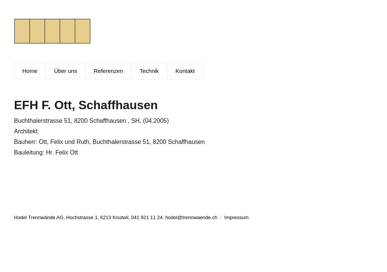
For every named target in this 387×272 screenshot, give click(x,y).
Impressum (236, 217)
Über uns (65, 71)
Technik (149, 71)
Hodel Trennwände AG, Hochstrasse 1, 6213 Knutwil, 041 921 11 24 (88, 217)
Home (29, 71)
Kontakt (185, 71)
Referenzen (108, 71)
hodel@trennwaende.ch (191, 217)
